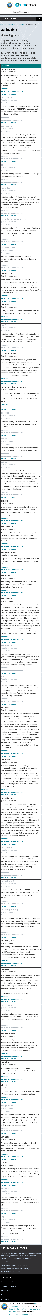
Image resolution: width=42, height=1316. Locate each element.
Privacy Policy (6, 1290)
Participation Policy (8, 1286)
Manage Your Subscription (12, 91)
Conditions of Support (9, 1282)
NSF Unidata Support (13, 1262)
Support (21, 24)
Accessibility (6, 1299)
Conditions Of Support (22, 1258)
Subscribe (5, 89)
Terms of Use (6, 1295)
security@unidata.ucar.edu (11, 1271)
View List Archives (8, 94)
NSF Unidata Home (7, 24)
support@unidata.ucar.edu (16, 1265)
